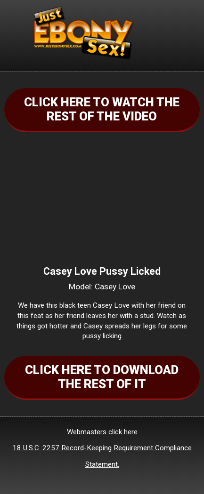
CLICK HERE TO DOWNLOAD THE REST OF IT (102, 377)
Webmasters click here (102, 432)
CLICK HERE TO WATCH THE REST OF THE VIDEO (102, 109)
